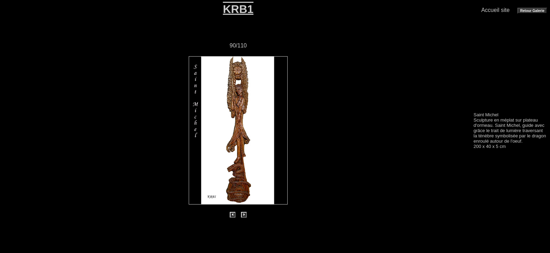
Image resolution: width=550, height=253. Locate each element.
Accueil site (495, 10)
